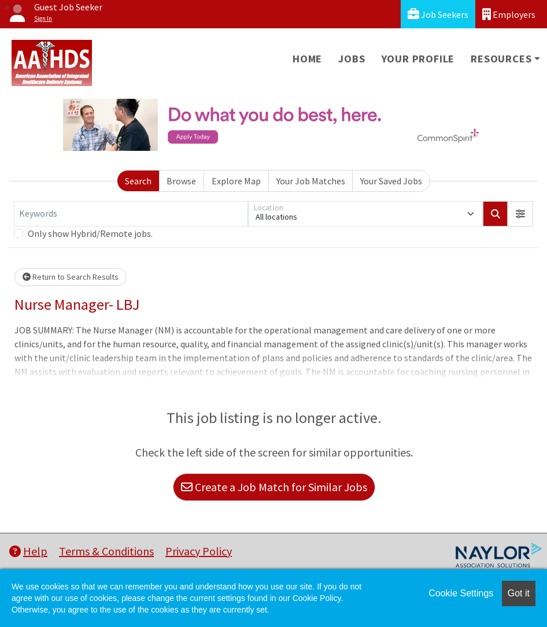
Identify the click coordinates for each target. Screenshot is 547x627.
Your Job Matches (310, 181)
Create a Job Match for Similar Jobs (274, 487)
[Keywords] (131, 214)
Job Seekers (438, 14)
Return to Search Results (71, 277)
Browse (181, 181)
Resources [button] (501, 58)
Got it (519, 593)
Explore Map (236, 181)
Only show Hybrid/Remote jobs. (90, 233)
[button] (520, 214)
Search (138, 181)
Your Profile (418, 58)
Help (28, 551)
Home (307, 58)
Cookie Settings (460, 593)
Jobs (351, 58)
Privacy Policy (198, 551)
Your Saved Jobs (391, 181)
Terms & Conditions (106, 551)
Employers (508, 14)
